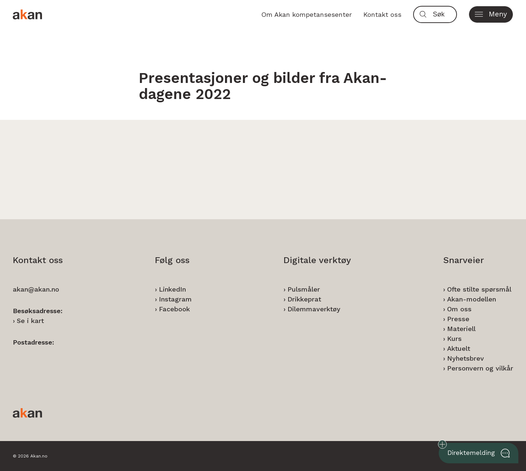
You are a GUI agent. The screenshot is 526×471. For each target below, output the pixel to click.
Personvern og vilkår (480, 368)
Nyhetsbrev (465, 358)
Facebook (174, 309)
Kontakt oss (382, 14)
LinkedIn (172, 289)
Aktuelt (458, 348)
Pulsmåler (303, 289)
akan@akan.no (36, 289)
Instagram (175, 299)
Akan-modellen (471, 299)
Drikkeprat (304, 299)
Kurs (454, 338)
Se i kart (30, 320)
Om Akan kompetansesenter (306, 14)
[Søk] (443, 14)
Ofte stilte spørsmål (479, 289)
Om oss (459, 309)
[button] (491, 14)
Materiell (461, 329)
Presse (458, 319)
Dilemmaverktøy (313, 309)
